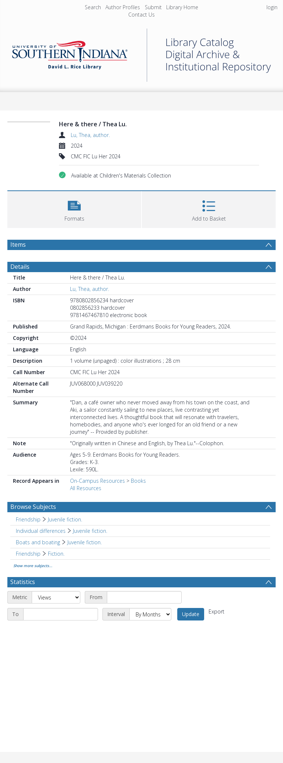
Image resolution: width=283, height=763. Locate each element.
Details (19, 267)
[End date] (60, 614)
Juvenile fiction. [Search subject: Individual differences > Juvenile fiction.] (90, 530)
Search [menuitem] (93, 7)
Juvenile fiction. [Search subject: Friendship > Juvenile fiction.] (65, 519)
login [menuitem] (271, 7)
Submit (153, 7)
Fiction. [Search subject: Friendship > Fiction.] (56, 553)
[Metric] (56, 597)
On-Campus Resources (97, 480)
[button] (74, 208)
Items (18, 244)
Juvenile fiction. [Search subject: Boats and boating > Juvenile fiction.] (84, 542)
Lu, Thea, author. (90, 134)
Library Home (182, 7)
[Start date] (144, 597)
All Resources (85, 488)
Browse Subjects (33, 507)
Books (138, 480)
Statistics (22, 582)
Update (190, 614)
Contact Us (141, 14)
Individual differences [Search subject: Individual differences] (41, 530)
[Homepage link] (141, 53)
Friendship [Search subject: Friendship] (28, 519)
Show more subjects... (32, 565)
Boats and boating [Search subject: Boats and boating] (38, 542)
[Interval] (150, 614)
